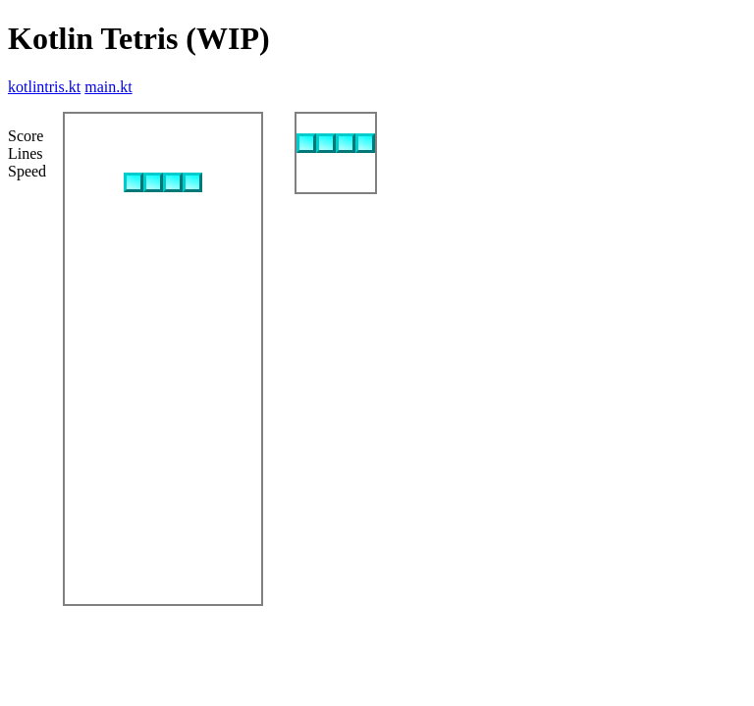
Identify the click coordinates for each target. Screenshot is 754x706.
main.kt (108, 86)
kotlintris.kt (44, 86)
